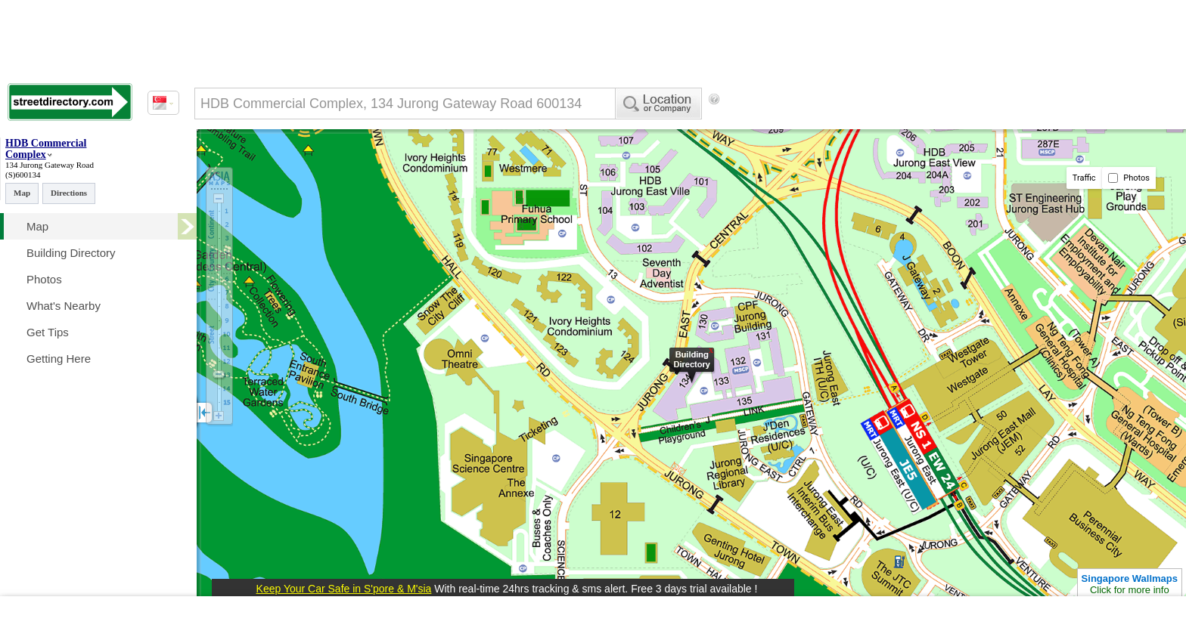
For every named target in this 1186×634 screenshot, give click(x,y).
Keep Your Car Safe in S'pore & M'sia (344, 589)
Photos (1129, 178)
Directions (69, 192)
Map (22, 192)
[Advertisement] (848, 124)
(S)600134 (22, 174)
